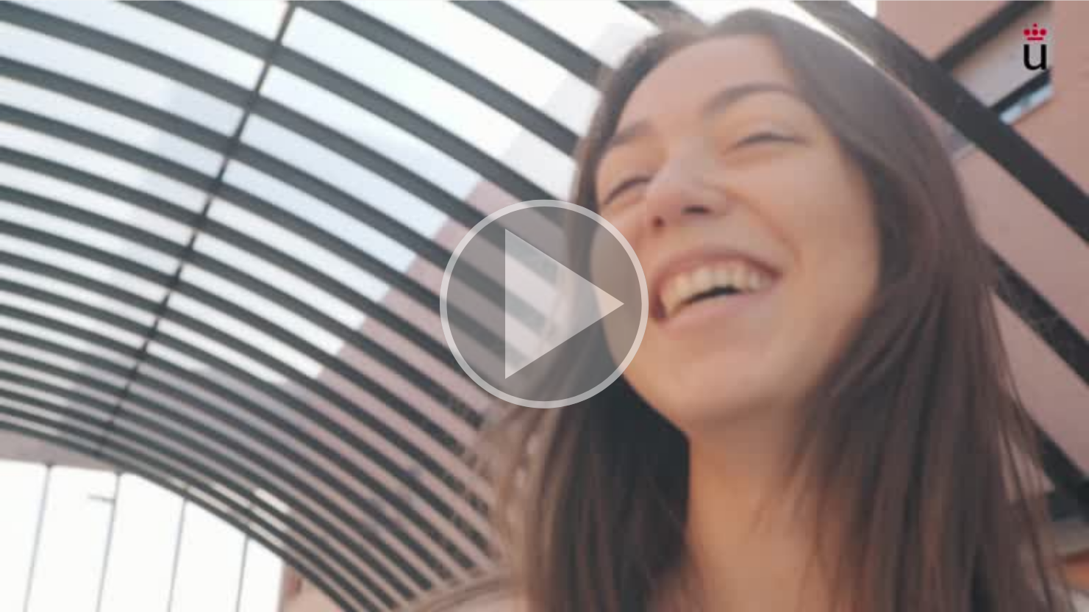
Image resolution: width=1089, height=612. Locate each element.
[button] (544, 306)
